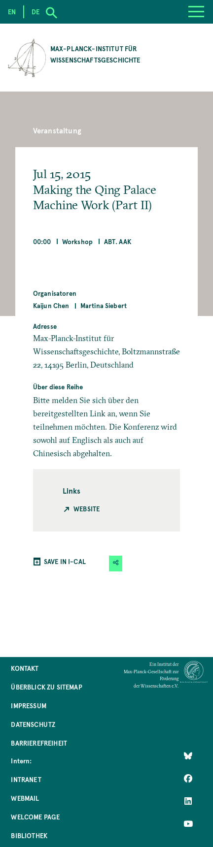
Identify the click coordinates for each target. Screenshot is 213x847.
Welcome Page (35, 816)
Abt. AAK (117, 241)
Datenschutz (33, 724)
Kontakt (24, 668)
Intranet (26, 779)
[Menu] (196, 12)
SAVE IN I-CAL (65, 561)
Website (86, 508)
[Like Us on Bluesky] (188, 756)
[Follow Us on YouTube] (188, 823)
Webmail (25, 798)
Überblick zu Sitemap (46, 686)
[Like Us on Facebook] (188, 778)
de (35, 11)
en (12, 11)
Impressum (28, 705)
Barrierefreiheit (39, 743)
